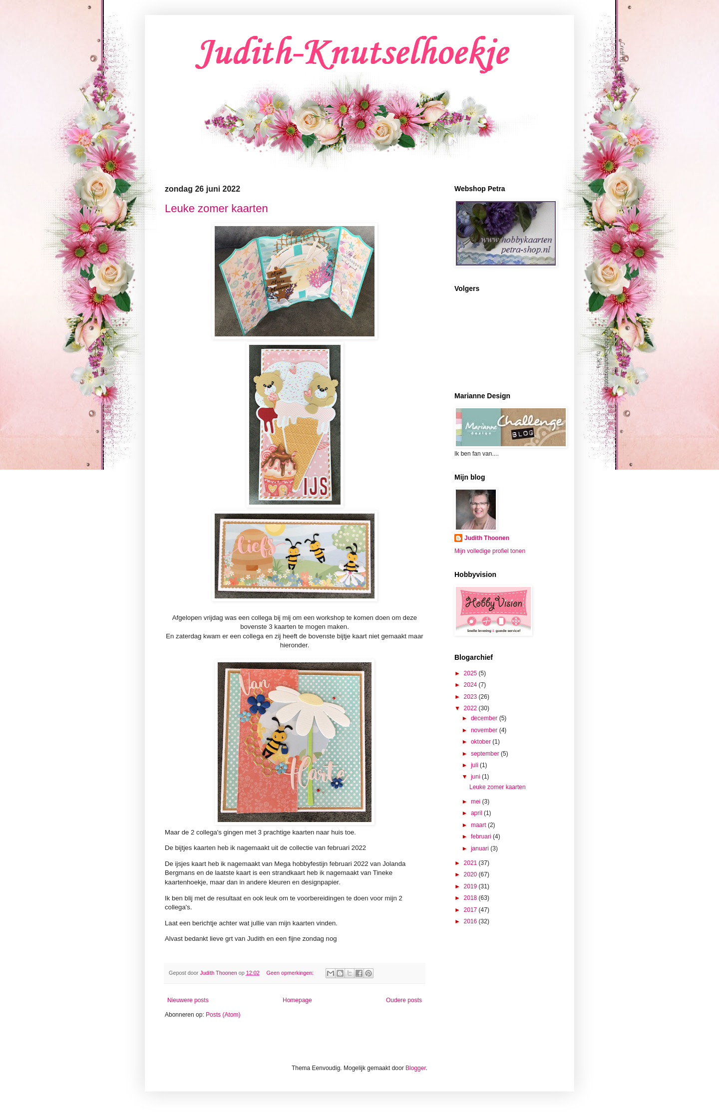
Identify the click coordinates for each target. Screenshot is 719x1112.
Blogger (415, 1068)
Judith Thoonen (486, 538)
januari (480, 848)
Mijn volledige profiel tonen (489, 551)
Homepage (297, 1000)
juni (476, 776)
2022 (471, 708)
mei (476, 801)
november (485, 730)
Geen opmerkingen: (291, 973)
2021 (471, 862)
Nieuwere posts (188, 1000)
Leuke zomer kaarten (216, 208)
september (486, 753)
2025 (471, 673)
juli (475, 765)
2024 (471, 684)
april (477, 813)
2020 (471, 874)
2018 (471, 897)
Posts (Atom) (223, 1014)
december (485, 718)
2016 (471, 921)
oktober (481, 741)
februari (482, 836)
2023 (471, 696)
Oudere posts (404, 1000)
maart (479, 825)
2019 (471, 886)
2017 (471, 909)
